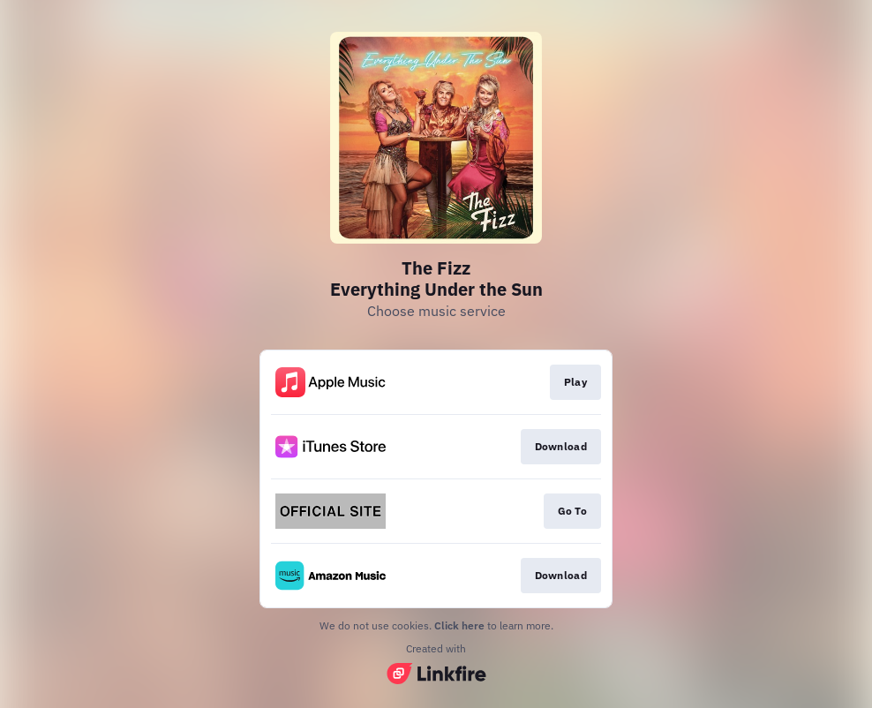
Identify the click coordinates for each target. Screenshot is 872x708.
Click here (459, 625)
